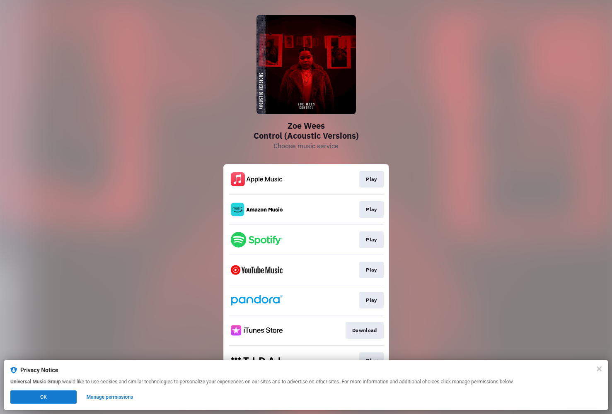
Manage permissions (110, 397)
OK (43, 397)
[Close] (599, 368)
